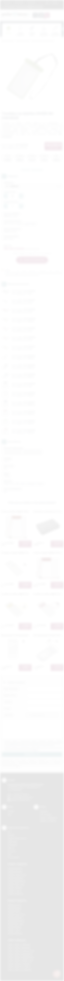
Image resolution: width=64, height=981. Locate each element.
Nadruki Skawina (14, 927)
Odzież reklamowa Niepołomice (21, 957)
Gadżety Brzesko (15, 872)
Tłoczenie (12, 851)
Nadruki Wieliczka (15, 933)
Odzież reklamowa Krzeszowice (21, 951)
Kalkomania (12, 841)
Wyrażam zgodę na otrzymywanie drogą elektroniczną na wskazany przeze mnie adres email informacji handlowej (33, 749)
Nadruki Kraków (14, 911)
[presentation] (62, 28)
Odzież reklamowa (17, 940)
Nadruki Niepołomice (16, 921)
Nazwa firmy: (10, 695)
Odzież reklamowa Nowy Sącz (20, 960)
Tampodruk (12, 845)
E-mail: (7, 708)
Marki (41, 3)
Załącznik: (8, 715)
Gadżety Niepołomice (17, 881)
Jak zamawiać (19, 3)
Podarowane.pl (8, 41)
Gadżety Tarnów (15, 891)
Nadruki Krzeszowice (16, 914)
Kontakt (55, 3)
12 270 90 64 (9, 7)
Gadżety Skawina (15, 887)
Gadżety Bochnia (15, 868)
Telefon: (8, 702)
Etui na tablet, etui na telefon (43, 41)
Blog (47, 3)
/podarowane (24, 800)
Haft (9, 854)
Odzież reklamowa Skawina (19, 964)
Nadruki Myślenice (15, 918)
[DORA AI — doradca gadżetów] (57, 974)
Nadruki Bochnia (14, 905)
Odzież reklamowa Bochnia (19, 948)
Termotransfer (14, 857)
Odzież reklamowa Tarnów (19, 967)
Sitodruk (11, 835)
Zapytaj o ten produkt (32, 170)
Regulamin (7, 3)
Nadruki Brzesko (14, 908)
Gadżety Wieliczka (15, 894)
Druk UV (11, 848)
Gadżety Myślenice (16, 878)
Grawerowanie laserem (17, 838)
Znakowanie (31, 3)
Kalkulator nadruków (48, 821)
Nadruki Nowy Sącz (16, 924)
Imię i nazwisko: (11, 689)
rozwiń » (35, 750)
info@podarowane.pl (24, 797)
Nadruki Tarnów (14, 930)
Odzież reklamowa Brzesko (19, 945)
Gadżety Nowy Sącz (16, 884)
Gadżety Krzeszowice (17, 875)
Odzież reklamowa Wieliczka (20, 970)
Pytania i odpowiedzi (48, 818)
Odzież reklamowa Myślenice (20, 954)
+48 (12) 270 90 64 (21, 794)
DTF (9, 832)
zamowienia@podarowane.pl (31, 7)
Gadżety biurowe (23, 41)
